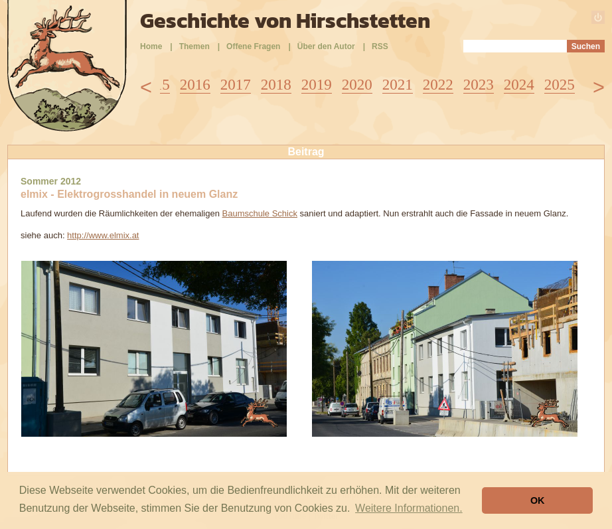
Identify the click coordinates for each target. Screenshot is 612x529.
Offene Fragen (253, 46)
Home (151, 46)
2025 (559, 84)
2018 (276, 84)
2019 (316, 84)
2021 (397, 84)
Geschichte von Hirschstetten (285, 21)
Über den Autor (326, 46)
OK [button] (537, 500)
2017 (235, 84)
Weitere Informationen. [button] (409, 508)
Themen (194, 46)
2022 (438, 84)
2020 (357, 84)
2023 (478, 84)
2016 (195, 84)
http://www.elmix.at (103, 235)
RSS (380, 46)
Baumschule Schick (259, 213)
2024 (519, 84)
